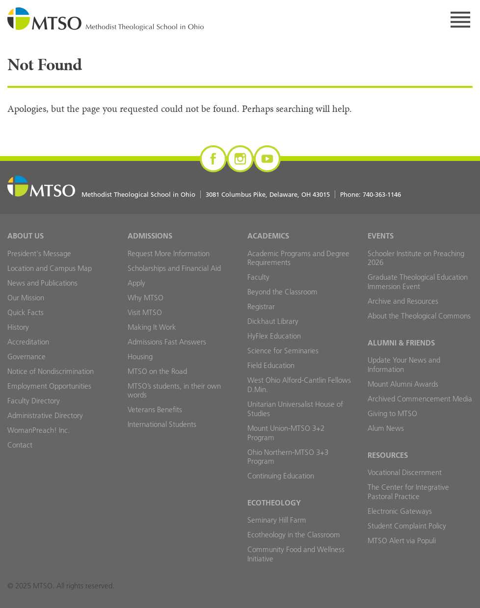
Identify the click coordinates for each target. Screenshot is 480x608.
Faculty (258, 277)
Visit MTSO (145, 312)
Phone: (370, 194)
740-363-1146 (382, 194)
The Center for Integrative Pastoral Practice (408, 491)
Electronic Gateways (400, 511)
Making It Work (152, 327)
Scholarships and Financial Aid (174, 268)
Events (381, 235)
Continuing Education (280, 475)
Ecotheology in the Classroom (293, 534)
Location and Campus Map (49, 268)
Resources (388, 455)
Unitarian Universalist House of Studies (295, 408)
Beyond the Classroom (282, 291)
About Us (25, 235)
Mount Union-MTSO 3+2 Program (285, 432)
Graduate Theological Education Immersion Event (418, 281)
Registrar (261, 306)
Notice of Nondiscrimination (50, 371)
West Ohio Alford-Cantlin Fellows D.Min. (299, 384)
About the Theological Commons (419, 315)
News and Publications (42, 283)
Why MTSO (145, 297)
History (18, 327)
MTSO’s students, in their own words (174, 390)
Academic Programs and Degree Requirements (298, 258)
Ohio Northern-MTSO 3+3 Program (287, 457)
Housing (140, 356)
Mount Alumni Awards (403, 384)
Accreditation (28, 341)
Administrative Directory (45, 415)
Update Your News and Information (404, 364)
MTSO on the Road (157, 371)
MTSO (105, 19)
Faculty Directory (33, 400)
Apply (136, 283)
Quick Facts (25, 312)
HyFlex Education (274, 336)
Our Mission (25, 297)
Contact (19, 444)
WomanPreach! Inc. (38, 430)
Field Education (270, 365)
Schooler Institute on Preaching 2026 (416, 258)
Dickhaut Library (272, 321)
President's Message (39, 253)
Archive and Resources (403, 301)
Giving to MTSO (392, 413)
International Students (162, 424)
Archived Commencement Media (420, 398)
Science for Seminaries (283, 350)
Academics (268, 235)
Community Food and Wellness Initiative (296, 554)
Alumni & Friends (401, 342)
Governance (26, 356)
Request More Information (169, 253)
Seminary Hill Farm (276, 520)
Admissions (150, 235)
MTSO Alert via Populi (402, 540)
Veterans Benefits (155, 409)
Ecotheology (274, 502)
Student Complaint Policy (407, 525)
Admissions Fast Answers (167, 341)
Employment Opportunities (49, 386)
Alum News (386, 428)
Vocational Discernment (405, 472)
